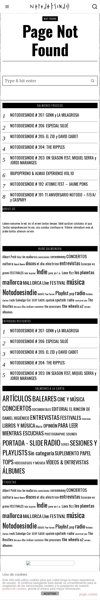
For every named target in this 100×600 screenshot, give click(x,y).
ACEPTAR (50, 593)
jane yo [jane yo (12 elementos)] (52, 273)
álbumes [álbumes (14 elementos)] (7, 311)
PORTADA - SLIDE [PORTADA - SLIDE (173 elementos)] (22, 443)
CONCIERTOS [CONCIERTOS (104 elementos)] (16, 408)
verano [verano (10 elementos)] (87, 307)
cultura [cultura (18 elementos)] (7, 263)
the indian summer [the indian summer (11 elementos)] (33, 306)
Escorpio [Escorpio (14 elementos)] (86, 263)
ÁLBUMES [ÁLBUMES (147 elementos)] (13, 471)
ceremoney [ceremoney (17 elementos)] (58, 256)
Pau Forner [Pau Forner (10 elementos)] (50, 294)
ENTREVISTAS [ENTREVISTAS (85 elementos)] (45, 417)
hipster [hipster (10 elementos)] (32, 273)
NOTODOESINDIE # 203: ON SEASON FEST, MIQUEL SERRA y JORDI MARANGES (53, 160)
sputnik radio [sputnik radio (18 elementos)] (64, 299)
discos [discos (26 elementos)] (31, 263)
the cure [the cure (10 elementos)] (17, 307)
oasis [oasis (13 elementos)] (41, 293)
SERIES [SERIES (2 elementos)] (65, 444)
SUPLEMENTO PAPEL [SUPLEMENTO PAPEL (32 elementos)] (73, 453)
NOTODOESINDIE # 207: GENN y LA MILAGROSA (44, 115)
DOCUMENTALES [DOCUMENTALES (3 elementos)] (41, 409)
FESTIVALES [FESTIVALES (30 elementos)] (70, 417)
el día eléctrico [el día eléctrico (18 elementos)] (48, 263)
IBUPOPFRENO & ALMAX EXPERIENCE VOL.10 (42, 173)
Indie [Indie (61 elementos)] (42, 271)
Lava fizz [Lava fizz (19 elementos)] (68, 272)
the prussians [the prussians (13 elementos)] (53, 306)
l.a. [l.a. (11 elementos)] (59, 273)
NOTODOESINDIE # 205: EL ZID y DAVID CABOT (44, 136)
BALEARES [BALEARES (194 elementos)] (44, 398)
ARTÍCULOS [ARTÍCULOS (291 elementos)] (16, 398)
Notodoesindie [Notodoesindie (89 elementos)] (19, 292)
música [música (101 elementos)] (75, 281)
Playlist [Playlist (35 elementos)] (62, 293)
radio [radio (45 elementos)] (80, 293)
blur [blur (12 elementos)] (19, 257)
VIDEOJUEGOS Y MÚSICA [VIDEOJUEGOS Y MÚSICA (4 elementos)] (29, 462)
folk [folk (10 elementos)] (26, 273)
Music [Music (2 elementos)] (39, 426)
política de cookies (14, 589)
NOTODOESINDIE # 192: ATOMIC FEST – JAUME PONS (49, 184)
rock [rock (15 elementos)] (12, 300)
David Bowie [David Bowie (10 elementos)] (19, 264)
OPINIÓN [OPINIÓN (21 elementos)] (50, 425)
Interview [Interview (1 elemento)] (86, 419)
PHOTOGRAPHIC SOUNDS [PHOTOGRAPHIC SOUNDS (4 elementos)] (61, 433)
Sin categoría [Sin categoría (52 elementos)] (41, 453)
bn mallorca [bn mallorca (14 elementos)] (30, 256)
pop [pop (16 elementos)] (71, 293)
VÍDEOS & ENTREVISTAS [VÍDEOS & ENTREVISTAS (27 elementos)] (67, 462)
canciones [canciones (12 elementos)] (44, 257)
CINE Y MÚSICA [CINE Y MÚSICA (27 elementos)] (71, 399)
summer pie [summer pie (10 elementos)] (81, 300)
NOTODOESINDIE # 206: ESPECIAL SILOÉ (39, 125)
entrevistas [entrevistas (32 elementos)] (70, 263)
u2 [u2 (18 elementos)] (82, 306)
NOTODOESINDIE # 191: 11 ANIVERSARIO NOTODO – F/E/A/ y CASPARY (53, 197)
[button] (93, 81)
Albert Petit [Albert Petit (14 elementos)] (9, 256)
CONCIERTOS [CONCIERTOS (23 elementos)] (76, 256)
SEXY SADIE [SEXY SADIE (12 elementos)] (38, 300)
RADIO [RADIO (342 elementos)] (52, 442)
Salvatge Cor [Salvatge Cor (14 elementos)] (23, 300)
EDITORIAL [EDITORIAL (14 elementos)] (60, 409)
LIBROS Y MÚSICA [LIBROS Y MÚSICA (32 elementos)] (18, 425)
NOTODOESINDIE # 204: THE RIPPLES (37, 147)
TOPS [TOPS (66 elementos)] (8, 462)
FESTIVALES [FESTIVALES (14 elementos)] (17, 272)
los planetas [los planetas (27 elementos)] (84, 272)
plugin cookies (88, 594)
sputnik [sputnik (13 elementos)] (50, 300)
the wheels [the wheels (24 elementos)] (70, 306)
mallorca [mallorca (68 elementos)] (12, 282)
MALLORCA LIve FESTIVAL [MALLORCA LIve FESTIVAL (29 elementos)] (44, 282)
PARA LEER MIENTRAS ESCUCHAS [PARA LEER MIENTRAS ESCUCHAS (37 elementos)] (40, 429)
